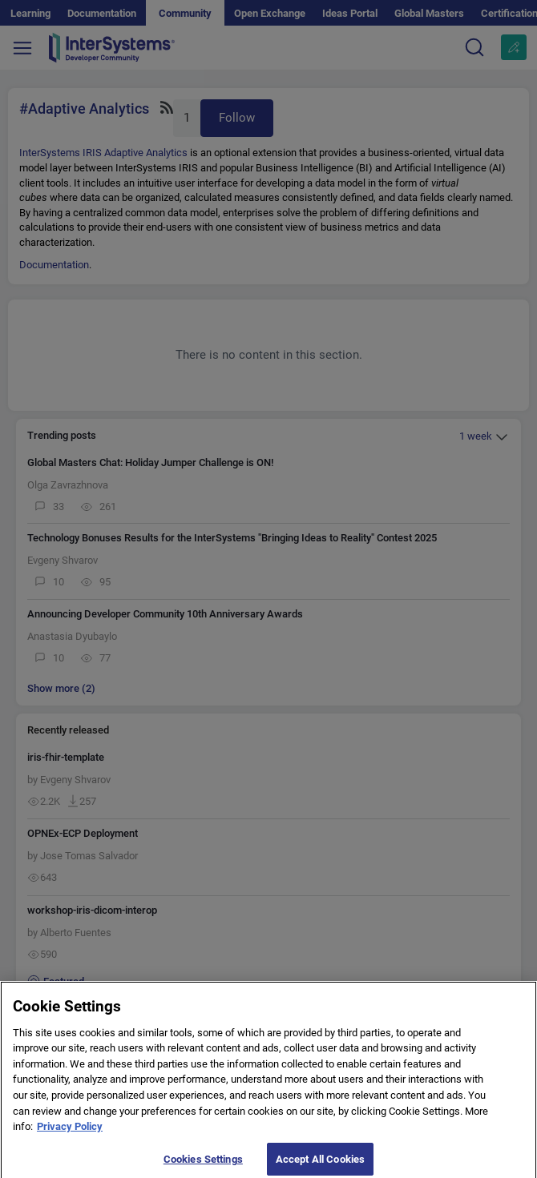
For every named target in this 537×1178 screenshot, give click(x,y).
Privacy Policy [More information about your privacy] (70, 1132)
